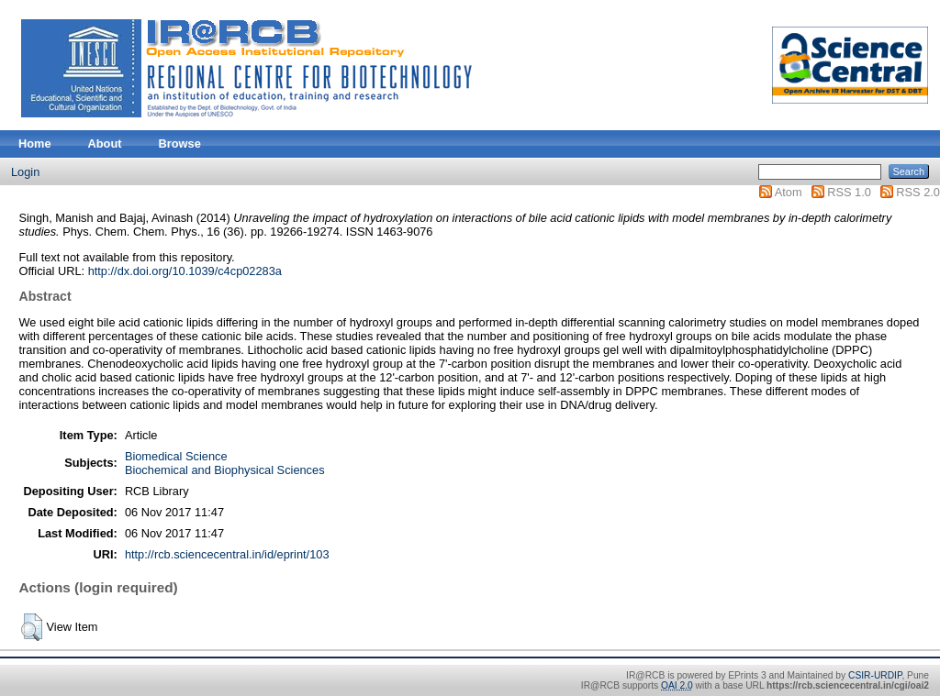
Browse (180, 143)
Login (25, 172)
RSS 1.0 (849, 192)
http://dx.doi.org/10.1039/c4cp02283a (185, 271)
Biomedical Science (176, 456)
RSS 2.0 (918, 192)
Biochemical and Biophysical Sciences (225, 470)
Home (34, 143)
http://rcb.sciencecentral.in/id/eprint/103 (227, 554)
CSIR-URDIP (874, 675)
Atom (788, 192)
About (105, 143)
